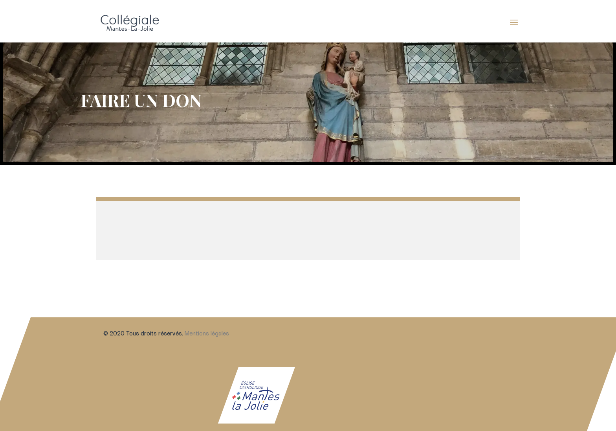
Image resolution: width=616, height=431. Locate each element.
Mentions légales (206, 329)
